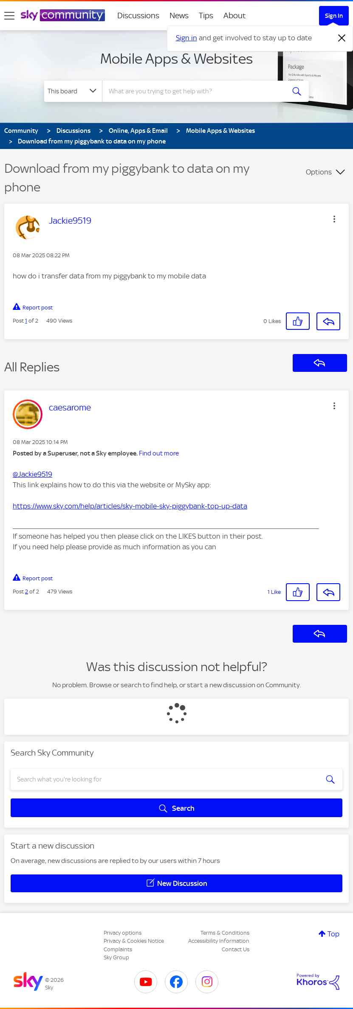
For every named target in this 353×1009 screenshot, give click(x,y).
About (234, 15)
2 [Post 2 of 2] (26, 591)
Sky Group (116, 957)
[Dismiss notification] (342, 38)
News (179, 15)
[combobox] (195, 91)
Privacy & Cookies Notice (134, 941)
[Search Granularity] (73, 91)
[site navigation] (9, 15)
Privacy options (122, 933)
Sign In (334, 16)
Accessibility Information (218, 941)
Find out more (159, 453)
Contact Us (235, 949)
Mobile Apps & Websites (176, 58)
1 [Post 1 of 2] (26, 321)
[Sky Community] (63, 15)
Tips (206, 15)
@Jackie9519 (32, 474)
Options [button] (319, 172)
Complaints (118, 949)
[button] (334, 219)
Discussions (138, 15)
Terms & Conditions (225, 933)
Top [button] (333, 934)
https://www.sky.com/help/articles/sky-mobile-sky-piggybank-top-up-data (130, 506)
